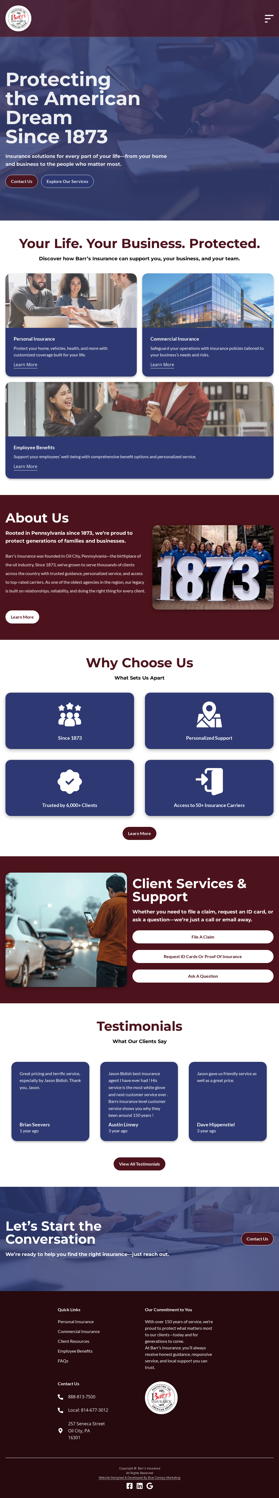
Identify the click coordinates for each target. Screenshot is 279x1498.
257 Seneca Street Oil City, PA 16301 (86, 1431)
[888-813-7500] (60, 1397)
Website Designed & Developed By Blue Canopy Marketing (139, 1477)
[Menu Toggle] (269, 18)
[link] (96, 1397)
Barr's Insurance (149, 1468)
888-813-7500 (81, 1397)
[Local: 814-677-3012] (60, 1410)
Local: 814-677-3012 (88, 1410)
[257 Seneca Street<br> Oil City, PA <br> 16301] (60, 1430)
